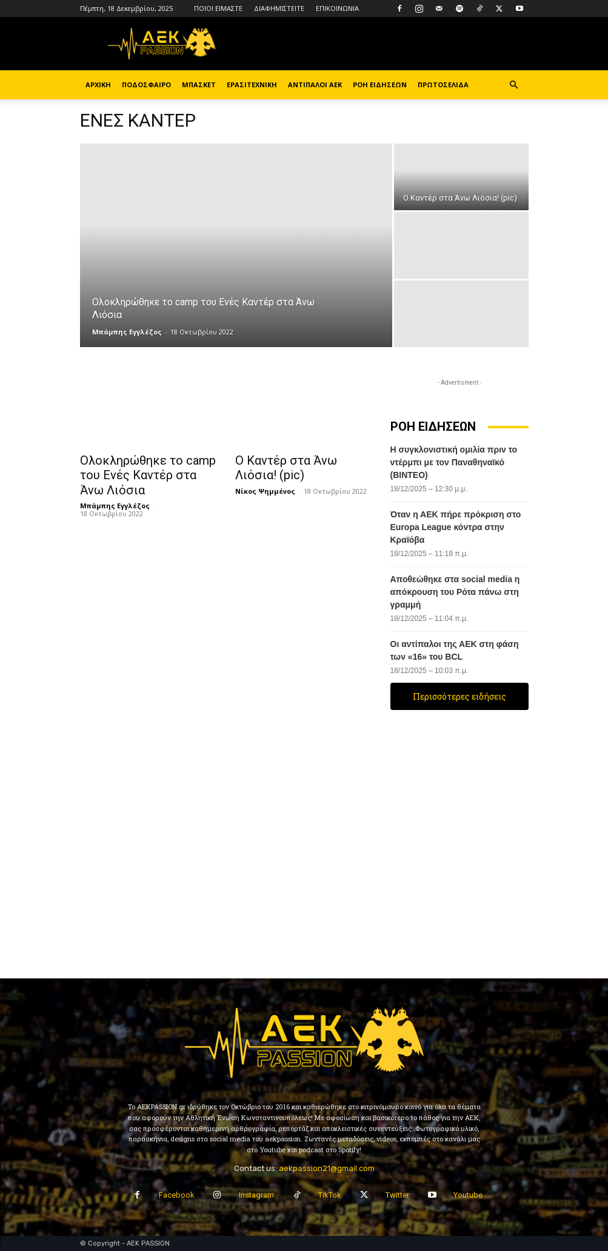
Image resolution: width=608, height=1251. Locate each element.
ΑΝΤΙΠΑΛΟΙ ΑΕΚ (315, 84)
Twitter (397, 1195)
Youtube (468, 1195)
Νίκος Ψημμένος (265, 488)
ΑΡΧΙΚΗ (98, 84)
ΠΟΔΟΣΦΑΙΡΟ (146, 84)
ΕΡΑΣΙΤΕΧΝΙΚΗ (252, 84)
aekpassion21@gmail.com (327, 1168)
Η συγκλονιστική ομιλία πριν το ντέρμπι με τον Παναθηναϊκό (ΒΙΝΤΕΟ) (454, 462)
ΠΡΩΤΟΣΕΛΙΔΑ (443, 84)
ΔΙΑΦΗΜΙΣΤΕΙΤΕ (279, 8)
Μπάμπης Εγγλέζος (127, 331)
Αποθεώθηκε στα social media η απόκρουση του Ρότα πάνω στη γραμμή (455, 591)
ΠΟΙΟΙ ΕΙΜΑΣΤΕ (218, 8)
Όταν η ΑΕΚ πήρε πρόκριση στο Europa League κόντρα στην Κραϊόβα (455, 527)
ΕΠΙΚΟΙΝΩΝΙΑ (337, 8)
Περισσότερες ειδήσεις (459, 696)
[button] (514, 85)
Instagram (256, 1195)
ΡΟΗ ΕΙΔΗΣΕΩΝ (380, 84)
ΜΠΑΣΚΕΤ (199, 84)
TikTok (329, 1195)
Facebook (177, 1195)
